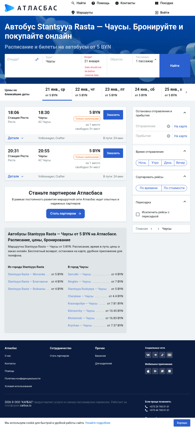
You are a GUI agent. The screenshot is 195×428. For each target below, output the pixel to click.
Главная (142, 229)
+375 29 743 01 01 (159, 406)
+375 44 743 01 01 (159, 410)
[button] (57, 92)
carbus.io (25, 405)
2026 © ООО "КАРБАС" (19, 402)
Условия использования (18, 386)
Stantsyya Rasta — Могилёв (26, 274)
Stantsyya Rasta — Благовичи (28, 281)
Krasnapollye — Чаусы (83, 303)
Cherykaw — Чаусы (80, 296)
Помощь (9, 371)
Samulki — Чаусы (79, 274)
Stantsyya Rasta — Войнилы (26, 289)
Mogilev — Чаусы (79, 281)
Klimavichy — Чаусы (81, 311)
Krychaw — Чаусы (80, 325)
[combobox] (23, 59)
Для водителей (103, 363)
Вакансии (100, 355)
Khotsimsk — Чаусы (81, 318)
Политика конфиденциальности (23, 378)
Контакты (10, 363)
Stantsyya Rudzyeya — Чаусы (87, 289)
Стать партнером (59, 355)
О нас (8, 355)
